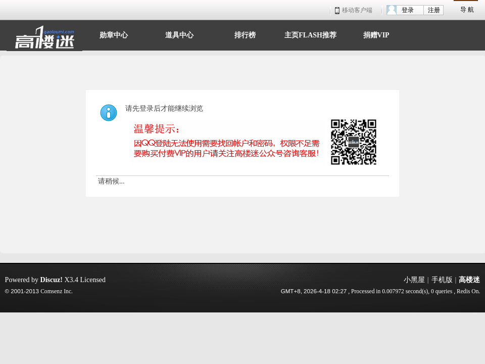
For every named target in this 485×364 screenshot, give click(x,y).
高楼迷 (469, 280)
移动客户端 (353, 10)
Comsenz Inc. (56, 291)
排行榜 (245, 34)
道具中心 (179, 34)
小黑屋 (414, 280)
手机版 (442, 280)
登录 (408, 10)
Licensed (93, 280)
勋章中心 (114, 34)
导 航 (467, 9)
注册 (434, 10)
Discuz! (51, 280)
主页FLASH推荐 (310, 34)
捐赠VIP (376, 34)
